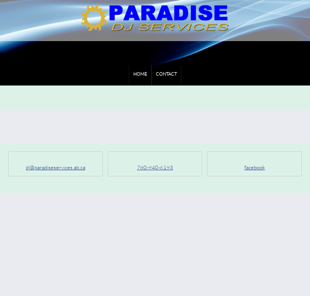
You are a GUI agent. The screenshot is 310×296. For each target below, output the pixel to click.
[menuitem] (140, 75)
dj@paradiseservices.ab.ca (55, 167)
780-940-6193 (155, 167)
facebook (254, 167)
